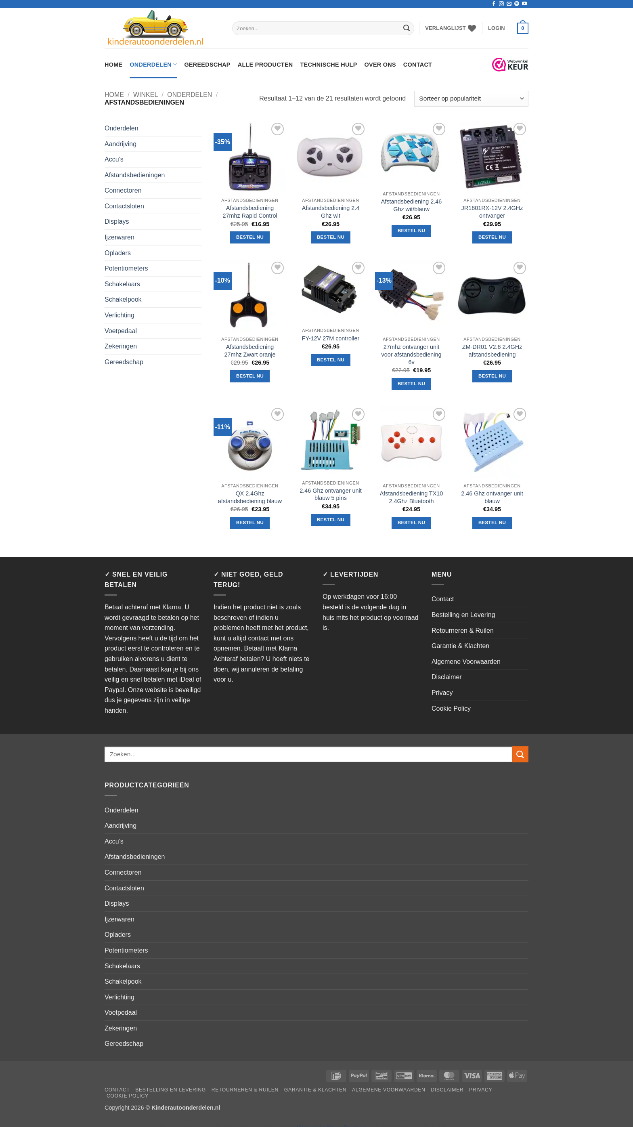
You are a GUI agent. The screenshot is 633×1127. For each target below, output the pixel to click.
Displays (117, 221)
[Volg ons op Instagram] (501, 4)
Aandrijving (120, 144)
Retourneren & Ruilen (463, 630)
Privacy (442, 692)
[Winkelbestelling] (471, 99)
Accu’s (114, 159)
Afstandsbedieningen (135, 175)
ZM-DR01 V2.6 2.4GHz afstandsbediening (492, 351)
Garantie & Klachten (460, 645)
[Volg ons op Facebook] (493, 4)
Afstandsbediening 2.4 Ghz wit (330, 212)
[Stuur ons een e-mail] (509, 4)
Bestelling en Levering (463, 614)
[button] (496, 28)
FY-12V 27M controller (331, 338)
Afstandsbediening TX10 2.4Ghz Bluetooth (411, 497)
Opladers (118, 253)
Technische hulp (328, 64)
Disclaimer (447, 677)
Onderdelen (153, 64)
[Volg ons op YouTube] (524, 4)
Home (113, 64)
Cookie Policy (451, 708)
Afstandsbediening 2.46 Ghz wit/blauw (411, 205)
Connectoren (123, 190)
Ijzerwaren (119, 237)
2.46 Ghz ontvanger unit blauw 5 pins (331, 494)
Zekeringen (121, 346)
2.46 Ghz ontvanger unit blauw (492, 497)
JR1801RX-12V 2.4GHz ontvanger (492, 212)
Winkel (145, 94)
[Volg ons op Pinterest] (516, 4)
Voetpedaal (121, 330)
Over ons (380, 64)
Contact (417, 64)
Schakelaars (122, 284)
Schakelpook (123, 299)
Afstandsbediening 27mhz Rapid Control (249, 212)
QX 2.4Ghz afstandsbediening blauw (250, 497)
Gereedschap (207, 64)
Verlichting (119, 315)
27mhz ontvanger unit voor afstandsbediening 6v (411, 354)
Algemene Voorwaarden (466, 661)
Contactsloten (124, 206)
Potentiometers (126, 268)
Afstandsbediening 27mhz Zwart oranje (249, 351)
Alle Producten (265, 64)
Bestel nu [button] (250, 237)
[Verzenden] (406, 28)
